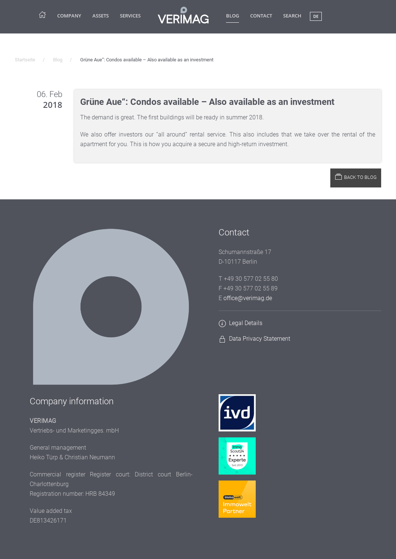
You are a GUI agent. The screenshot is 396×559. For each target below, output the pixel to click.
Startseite (25, 59)
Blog (232, 15)
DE (315, 16)
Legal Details (245, 323)
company (69, 15)
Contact (261, 15)
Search (292, 15)
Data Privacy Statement (259, 338)
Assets (100, 15)
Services (130, 15)
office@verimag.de (247, 298)
